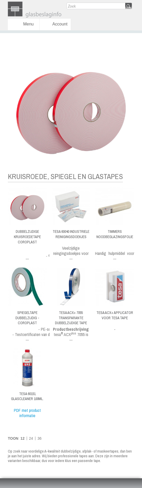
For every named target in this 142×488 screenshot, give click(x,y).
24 (31, 438)
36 (39, 438)
